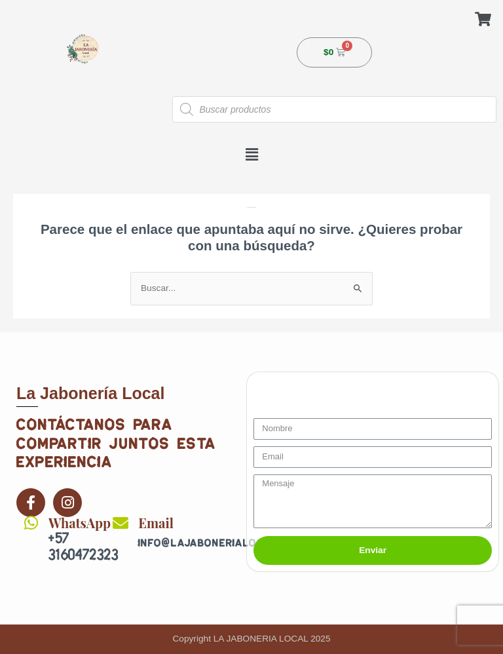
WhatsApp (79, 522)
